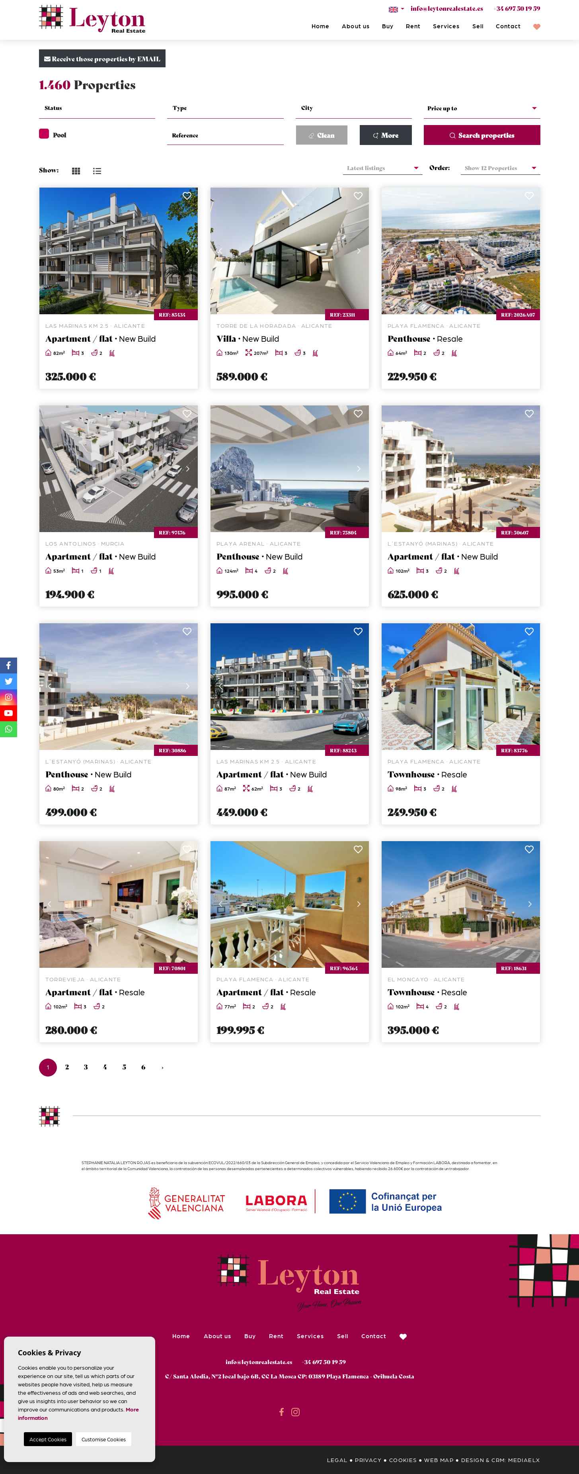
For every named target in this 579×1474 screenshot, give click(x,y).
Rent (413, 25)
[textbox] (102, 107)
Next (188, 251)
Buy (388, 25)
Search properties (482, 134)
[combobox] (97, 109)
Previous (49, 251)
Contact (508, 25)
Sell (477, 25)
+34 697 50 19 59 (516, 8)
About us (355, 25)
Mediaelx (524, 1459)
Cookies (403, 1459)
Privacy (368, 1459)
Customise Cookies (104, 1439)
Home (320, 25)
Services (446, 25)
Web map (439, 1459)
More (385, 134)
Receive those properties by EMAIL (102, 58)
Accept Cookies (47, 1439)
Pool (52, 134)
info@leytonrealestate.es (447, 8)
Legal (337, 1459)
